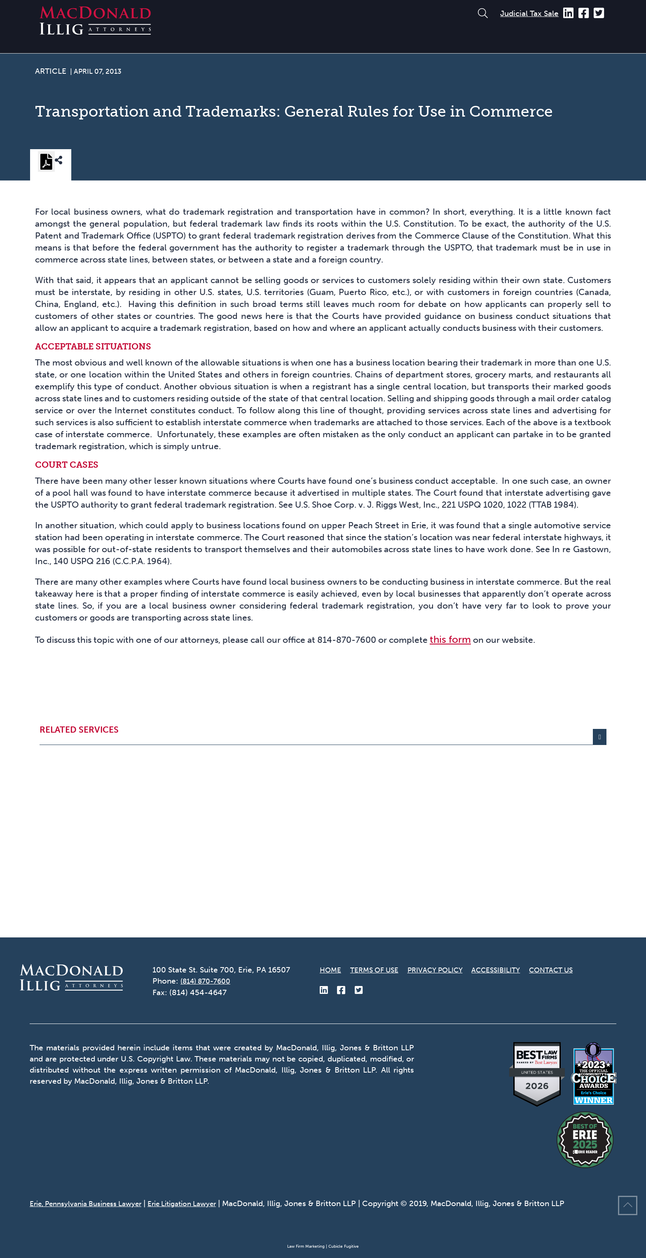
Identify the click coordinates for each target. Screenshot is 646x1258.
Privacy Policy (448, 970)
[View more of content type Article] (50, 74)
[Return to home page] (95, 31)
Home (331, 970)
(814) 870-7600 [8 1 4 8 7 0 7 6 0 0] (208, 981)
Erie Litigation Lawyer (202, 1203)
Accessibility (517, 970)
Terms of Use (380, 970)
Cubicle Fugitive (343, 1246)
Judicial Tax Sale (529, 13)
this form (506, 800)
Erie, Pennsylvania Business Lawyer (93, 1203)
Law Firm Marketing (306, 1246)
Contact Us (579, 970)
